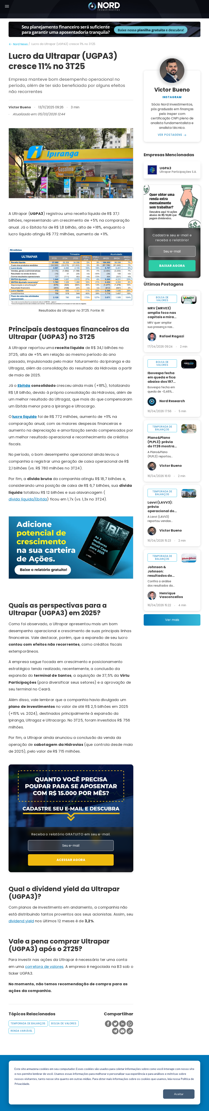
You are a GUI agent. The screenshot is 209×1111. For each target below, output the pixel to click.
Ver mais (172, 619)
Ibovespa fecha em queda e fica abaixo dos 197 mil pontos (162, 377)
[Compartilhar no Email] (122, 1031)
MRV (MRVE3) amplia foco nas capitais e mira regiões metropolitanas (162, 312)
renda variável (21, 1030)
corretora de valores (44, 966)
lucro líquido (24, 416)
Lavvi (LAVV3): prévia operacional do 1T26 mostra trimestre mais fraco (161, 506)
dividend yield (21, 921)
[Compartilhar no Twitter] (115, 1024)
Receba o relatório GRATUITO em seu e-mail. (70, 834)
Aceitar (178, 1094)
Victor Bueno (20, 107)
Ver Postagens (170, 135)
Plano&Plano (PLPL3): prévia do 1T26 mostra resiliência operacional (161, 441)
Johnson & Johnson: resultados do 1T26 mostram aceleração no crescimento (160, 571)
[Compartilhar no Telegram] (115, 1031)
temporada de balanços (28, 1023)
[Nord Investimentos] (104, 6)
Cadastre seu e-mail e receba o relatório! (172, 237)
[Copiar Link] (130, 1031)
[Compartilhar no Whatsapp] (130, 1024)
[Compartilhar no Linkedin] (122, 1024)
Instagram (172, 97)
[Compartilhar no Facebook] (108, 1024)
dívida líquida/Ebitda (28, 499)
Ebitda (24, 385)
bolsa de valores (64, 1023)
